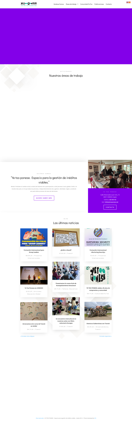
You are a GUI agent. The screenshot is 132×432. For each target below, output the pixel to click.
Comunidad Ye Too (86, 4)
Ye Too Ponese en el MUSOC (34, 299)
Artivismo (37, 302)
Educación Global (34, 304)
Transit (38, 340)
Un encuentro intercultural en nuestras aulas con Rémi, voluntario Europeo (66, 331)
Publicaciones (99, 4)
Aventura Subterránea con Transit (98, 334)
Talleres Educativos (70, 299)
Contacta (110, 218)
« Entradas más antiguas (27, 347)
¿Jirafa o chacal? (66, 261)
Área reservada (39, 428)
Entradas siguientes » (106, 347)
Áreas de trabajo (71, 4)
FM (95, 428)
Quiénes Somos (59, 4)
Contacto (109, 4)
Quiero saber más (44, 208)
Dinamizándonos (102, 337)
